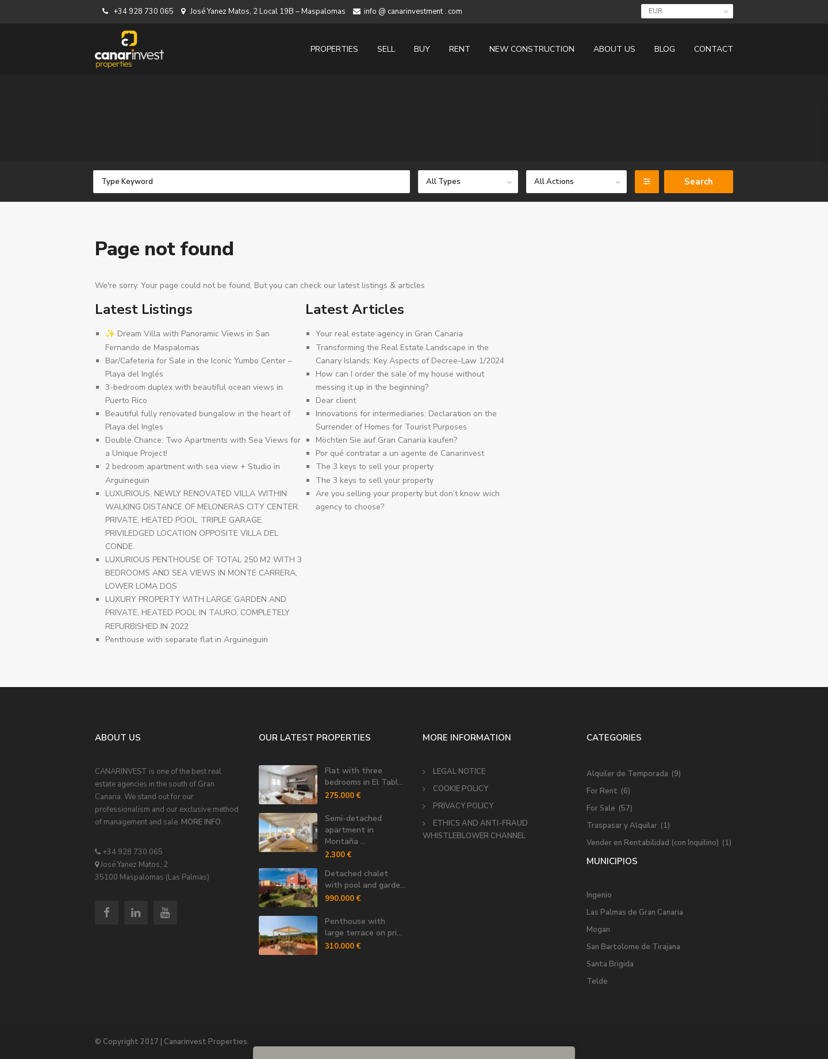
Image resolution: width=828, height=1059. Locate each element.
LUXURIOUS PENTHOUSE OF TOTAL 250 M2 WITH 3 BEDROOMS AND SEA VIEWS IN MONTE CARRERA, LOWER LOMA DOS (203, 573)
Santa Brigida (610, 964)
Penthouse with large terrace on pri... (363, 927)
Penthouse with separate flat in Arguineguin (186, 639)
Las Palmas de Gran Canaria (634, 912)
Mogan (598, 929)
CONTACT (713, 49)
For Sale (600, 808)
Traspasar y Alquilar (621, 825)
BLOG (664, 49)
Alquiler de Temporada (627, 774)
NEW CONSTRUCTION (531, 49)
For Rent (602, 791)
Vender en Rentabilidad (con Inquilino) (652, 843)
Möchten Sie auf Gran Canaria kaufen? (386, 440)
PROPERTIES (334, 49)
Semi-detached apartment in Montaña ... (353, 830)
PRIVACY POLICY (463, 806)
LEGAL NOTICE (459, 771)
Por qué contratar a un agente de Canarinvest (400, 453)
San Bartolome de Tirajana (633, 947)
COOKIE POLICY (460, 789)
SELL (386, 49)
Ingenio (599, 895)
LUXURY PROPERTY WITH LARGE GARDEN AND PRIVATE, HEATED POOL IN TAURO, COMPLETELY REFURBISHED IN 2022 (197, 612)
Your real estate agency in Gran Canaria (389, 333)
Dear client (336, 400)
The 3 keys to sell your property (375, 466)
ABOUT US (614, 49)
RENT (459, 49)
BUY (422, 49)
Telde (597, 981)
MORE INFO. (202, 822)
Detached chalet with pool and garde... (365, 879)
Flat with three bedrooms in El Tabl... (364, 776)
